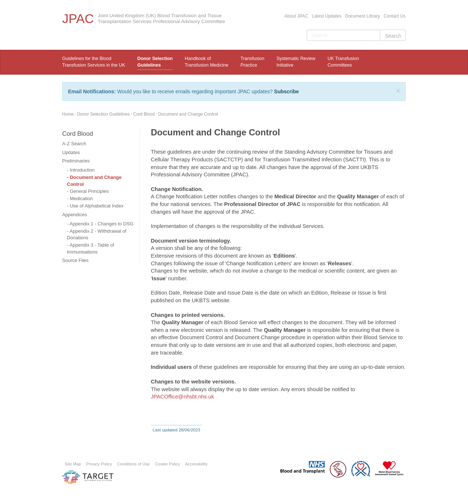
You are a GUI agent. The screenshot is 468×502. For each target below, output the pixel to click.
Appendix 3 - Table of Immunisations (90, 248)
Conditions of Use (133, 464)
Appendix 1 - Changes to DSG (101, 223)
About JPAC (296, 16)
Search (393, 36)
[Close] (398, 90)
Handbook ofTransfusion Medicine (206, 62)
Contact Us (394, 16)
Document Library (362, 16)
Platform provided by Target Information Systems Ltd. (87, 477)
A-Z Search (74, 143)
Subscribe (286, 91)
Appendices (74, 214)
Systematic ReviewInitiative (295, 62)
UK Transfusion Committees (343, 62)
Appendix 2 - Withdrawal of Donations (97, 234)
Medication (81, 198)
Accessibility (196, 464)
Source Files (75, 260)
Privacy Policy (99, 464)
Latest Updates (326, 16)
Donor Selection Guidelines (155, 62)
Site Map (73, 464)
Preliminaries (76, 161)
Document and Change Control (188, 114)
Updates (71, 152)
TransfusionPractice (252, 62)
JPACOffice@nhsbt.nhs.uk (182, 397)
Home (68, 114)
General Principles (89, 191)
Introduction (82, 170)
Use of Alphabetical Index (97, 206)
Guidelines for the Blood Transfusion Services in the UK (93, 62)
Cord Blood (144, 114)
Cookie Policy (167, 464)
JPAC (78, 18)
